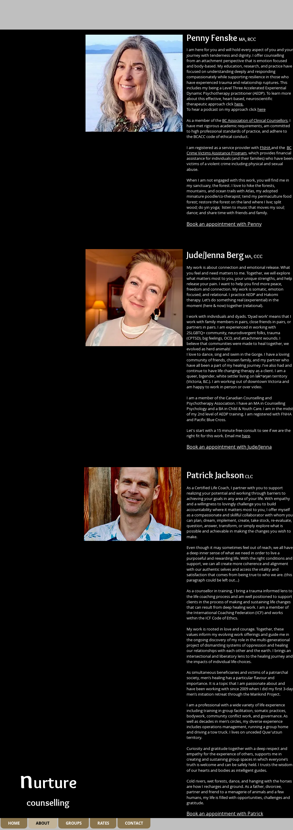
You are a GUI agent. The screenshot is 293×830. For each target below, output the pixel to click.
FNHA (265, 147)
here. (238, 104)
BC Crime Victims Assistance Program (239, 150)
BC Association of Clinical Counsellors (255, 120)
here (261, 109)
